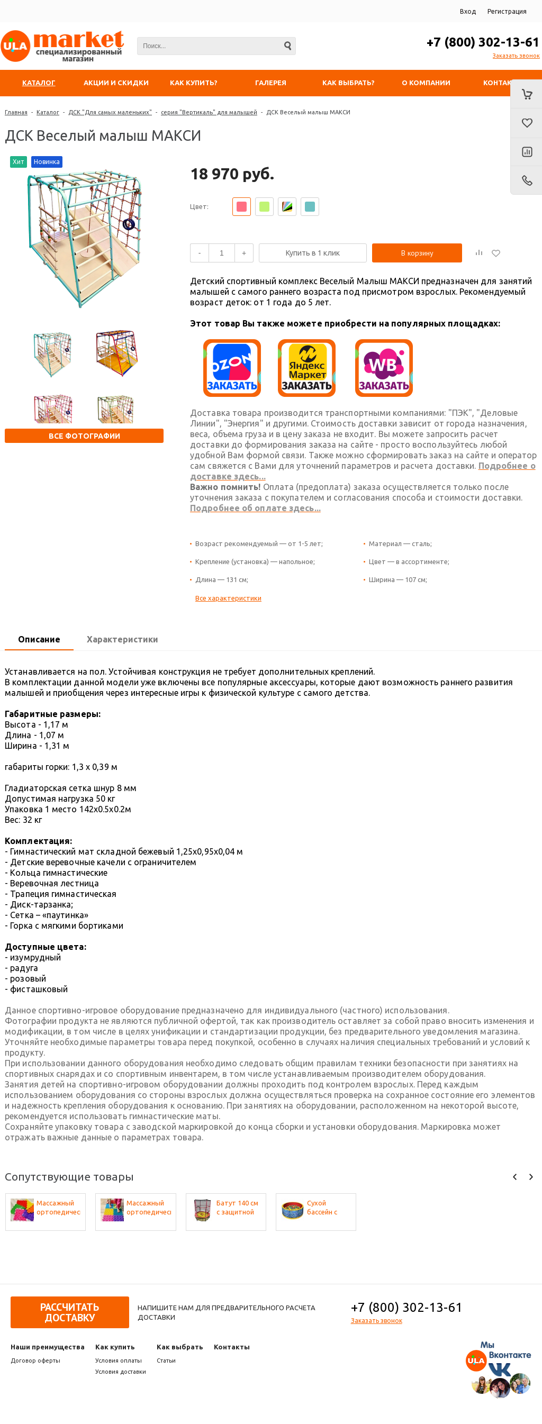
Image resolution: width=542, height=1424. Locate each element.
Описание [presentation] (39, 639)
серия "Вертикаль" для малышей (209, 112)
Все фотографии (84, 436)
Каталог (48, 112)
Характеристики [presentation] (122, 639)
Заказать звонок (516, 55)
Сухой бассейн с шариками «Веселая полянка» (323, 1208)
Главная (16, 112)
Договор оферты (35, 1360)
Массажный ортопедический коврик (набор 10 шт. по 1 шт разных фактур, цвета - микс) (59, 1208)
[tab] (39, 640)
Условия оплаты (118, 1360)
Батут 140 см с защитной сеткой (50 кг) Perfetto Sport (238, 1208)
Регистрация (507, 11)
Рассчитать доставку (69, 1312)
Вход (468, 11)
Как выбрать (180, 1346)
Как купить (115, 1346)
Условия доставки (120, 1371)
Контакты (232, 1346)
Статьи (166, 1360)
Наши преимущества (48, 1346)
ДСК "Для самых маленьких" (110, 112)
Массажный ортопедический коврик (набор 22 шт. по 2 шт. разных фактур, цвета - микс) (149, 1208)
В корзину (417, 253)
